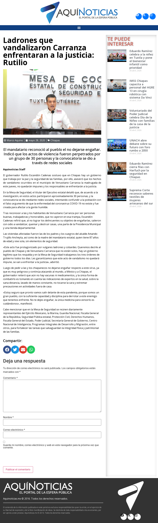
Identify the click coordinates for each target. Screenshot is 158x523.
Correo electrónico (14, 430)
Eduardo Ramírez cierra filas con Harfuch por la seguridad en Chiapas (140, 170)
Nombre (8, 417)
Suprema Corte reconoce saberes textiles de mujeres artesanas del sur (141, 196)
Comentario (10, 378)
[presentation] (26, 459)
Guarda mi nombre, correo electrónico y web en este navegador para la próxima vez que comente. (51, 446)
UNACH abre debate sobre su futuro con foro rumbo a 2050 (140, 145)
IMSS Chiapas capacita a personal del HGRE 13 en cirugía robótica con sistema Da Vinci (141, 89)
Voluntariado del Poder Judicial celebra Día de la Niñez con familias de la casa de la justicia (142, 119)
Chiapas (55, 140)
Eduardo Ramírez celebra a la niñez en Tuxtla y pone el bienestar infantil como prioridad (141, 59)
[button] (79, 27)
